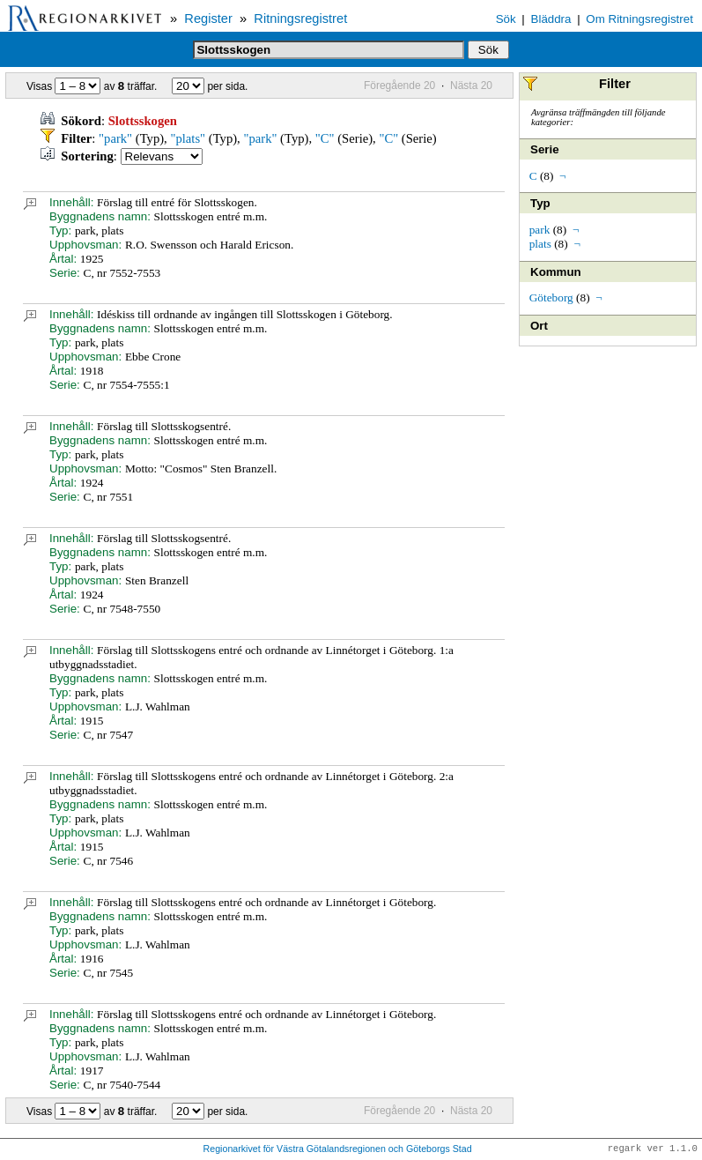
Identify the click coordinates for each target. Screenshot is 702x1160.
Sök (506, 19)
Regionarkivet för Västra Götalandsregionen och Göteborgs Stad (337, 1149)
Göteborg (551, 297)
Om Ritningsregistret (639, 19)
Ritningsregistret (300, 18)
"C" (325, 138)
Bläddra (551, 19)
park (540, 229)
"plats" (187, 138)
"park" (115, 138)
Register (208, 18)
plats (540, 243)
